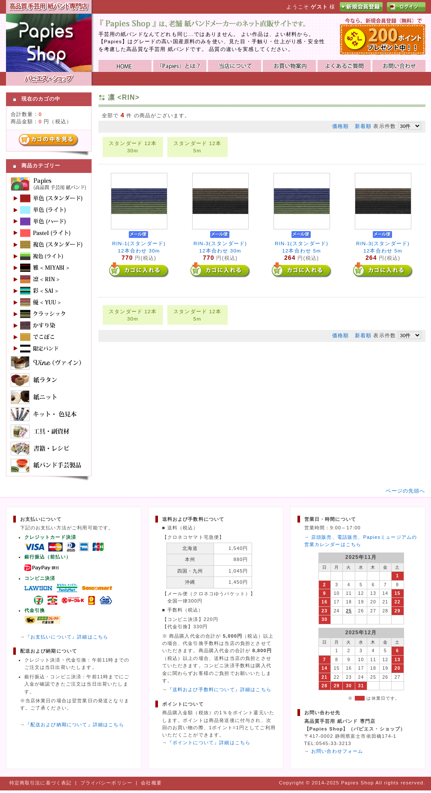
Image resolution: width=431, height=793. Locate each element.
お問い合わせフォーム (337, 751)
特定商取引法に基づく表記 (40, 782)
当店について (234, 66)
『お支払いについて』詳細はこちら (67, 636)
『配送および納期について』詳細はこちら (74, 724)
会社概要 (151, 782)
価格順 (340, 126)
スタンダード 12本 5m (197, 146)
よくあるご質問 (344, 66)
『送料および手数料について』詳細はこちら (219, 689)
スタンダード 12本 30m (133, 146)
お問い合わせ (398, 66)
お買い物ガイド (289, 66)
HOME (125, 66)
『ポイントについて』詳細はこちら (209, 742)
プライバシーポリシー (106, 782)
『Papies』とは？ (179, 66)
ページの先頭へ (405, 490)
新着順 (363, 126)
